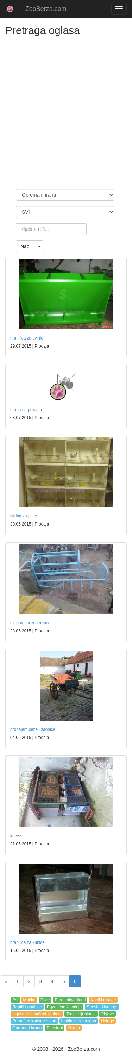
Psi (15, 999)
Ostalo (74, 1028)
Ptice (45, 999)
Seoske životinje (102, 1006)
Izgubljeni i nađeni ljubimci (36, 1013)
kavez (15, 836)
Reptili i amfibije (27, 1006)
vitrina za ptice (23, 516)
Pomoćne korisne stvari (34, 1021)
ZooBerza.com (46, 8)
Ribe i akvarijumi (70, 999)
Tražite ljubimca (81, 1013)
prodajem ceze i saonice (32, 729)
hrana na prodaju (26, 409)
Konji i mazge (103, 999)
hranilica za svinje (26, 338)
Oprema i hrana (27, 1028)
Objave (107, 1013)
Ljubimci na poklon (78, 1021)
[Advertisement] (66, 116)
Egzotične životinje (64, 1006)
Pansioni (54, 1028)
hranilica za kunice (27, 942)
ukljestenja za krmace (30, 622)
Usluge (107, 1021)
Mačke (29, 999)
